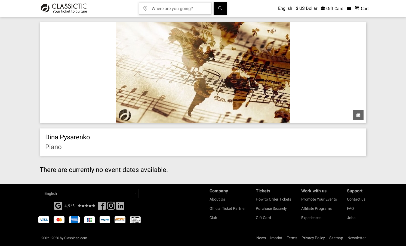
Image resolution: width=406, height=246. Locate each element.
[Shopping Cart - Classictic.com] (362, 8)
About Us (217, 199)
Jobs (351, 218)
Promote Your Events (319, 199)
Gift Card (263, 218)
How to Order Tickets (273, 199)
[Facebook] (58, 205)
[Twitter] (111, 207)
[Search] (220, 8)
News (261, 238)
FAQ (350, 208)
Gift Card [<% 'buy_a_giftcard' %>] (332, 8)
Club (213, 218)
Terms (292, 238)
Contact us (356, 199)
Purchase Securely (271, 208)
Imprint (276, 238)
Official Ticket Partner (228, 208)
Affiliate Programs (316, 208)
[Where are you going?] (179, 6)
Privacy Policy (313, 238)
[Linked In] (120, 207)
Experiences (311, 218)
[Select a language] (89, 193)
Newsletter (356, 238)
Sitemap (336, 238)
